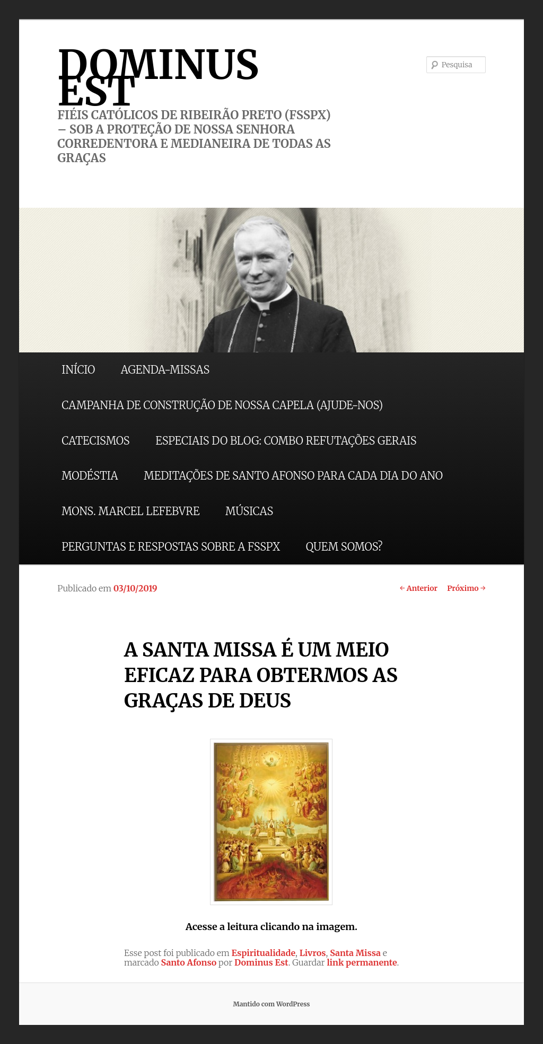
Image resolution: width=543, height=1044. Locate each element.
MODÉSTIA (90, 475)
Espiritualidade (264, 953)
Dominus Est (261, 962)
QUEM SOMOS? (344, 546)
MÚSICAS (249, 511)
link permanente (362, 962)
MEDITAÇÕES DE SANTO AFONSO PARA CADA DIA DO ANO (293, 475)
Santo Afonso (189, 962)
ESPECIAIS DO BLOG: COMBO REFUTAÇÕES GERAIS (285, 440)
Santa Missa (355, 953)
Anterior (418, 588)
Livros (313, 953)
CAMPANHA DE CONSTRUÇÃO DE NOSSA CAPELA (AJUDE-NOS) (222, 405)
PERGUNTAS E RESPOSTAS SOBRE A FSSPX (171, 546)
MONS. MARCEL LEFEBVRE (130, 511)
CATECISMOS (95, 440)
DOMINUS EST (158, 78)
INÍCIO (78, 369)
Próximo (466, 588)
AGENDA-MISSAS (165, 369)
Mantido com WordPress (271, 1004)
